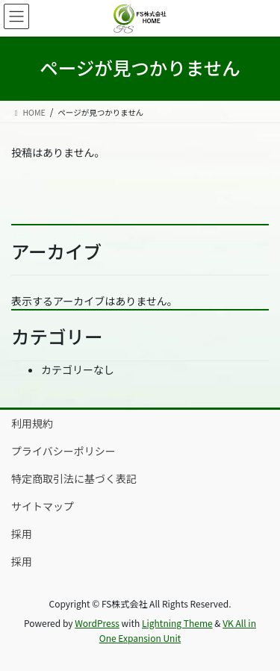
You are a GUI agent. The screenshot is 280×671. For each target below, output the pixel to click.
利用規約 (32, 423)
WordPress (97, 623)
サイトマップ (42, 506)
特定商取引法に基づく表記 (74, 478)
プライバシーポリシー (63, 450)
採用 (21, 533)
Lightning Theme (177, 623)
